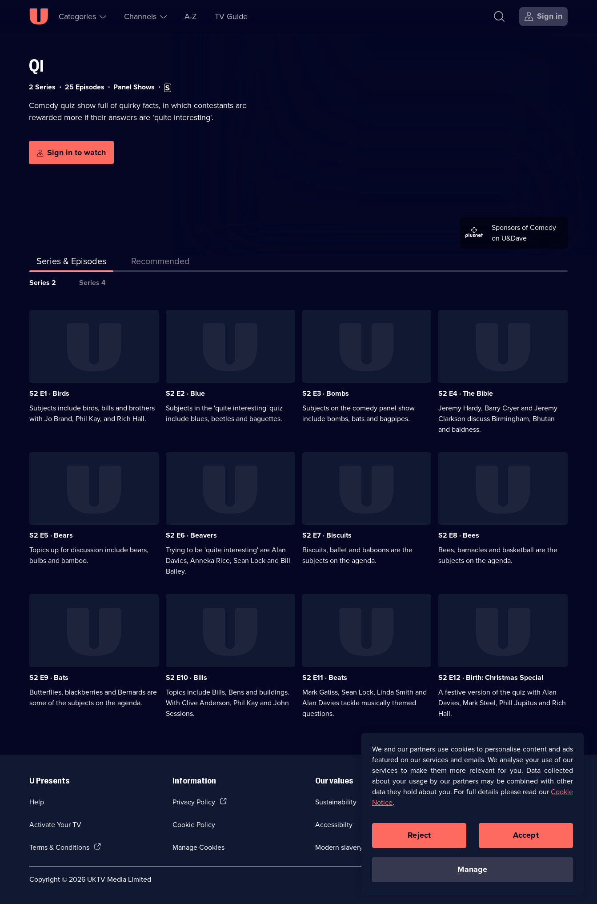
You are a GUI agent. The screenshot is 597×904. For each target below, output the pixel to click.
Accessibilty (334, 824)
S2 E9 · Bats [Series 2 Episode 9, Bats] (48, 677)
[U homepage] (38, 16)
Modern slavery (339, 847)
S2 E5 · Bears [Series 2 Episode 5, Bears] (51, 535)
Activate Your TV (55, 824)
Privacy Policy (193, 802)
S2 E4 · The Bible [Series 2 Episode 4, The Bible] (465, 393)
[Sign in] (543, 16)
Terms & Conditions (59, 847)
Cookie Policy (193, 824)
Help (36, 802)
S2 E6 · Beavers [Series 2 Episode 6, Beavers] (191, 535)
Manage (472, 872)
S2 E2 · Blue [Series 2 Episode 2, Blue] (185, 393)
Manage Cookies (198, 847)
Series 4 (92, 282)
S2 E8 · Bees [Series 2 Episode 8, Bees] (458, 535)
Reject (419, 838)
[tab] (160, 262)
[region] (472, 816)
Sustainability (336, 802)
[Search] (499, 16)
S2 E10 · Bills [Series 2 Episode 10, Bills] (186, 677)
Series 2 (42, 282)
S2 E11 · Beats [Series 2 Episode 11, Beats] (324, 677)
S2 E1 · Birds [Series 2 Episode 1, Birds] (49, 393)
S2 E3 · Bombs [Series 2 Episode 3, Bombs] (325, 393)
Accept (526, 838)
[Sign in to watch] (71, 152)
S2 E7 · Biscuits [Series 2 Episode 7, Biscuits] (327, 535)
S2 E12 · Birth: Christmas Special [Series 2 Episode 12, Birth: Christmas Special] (490, 677)
